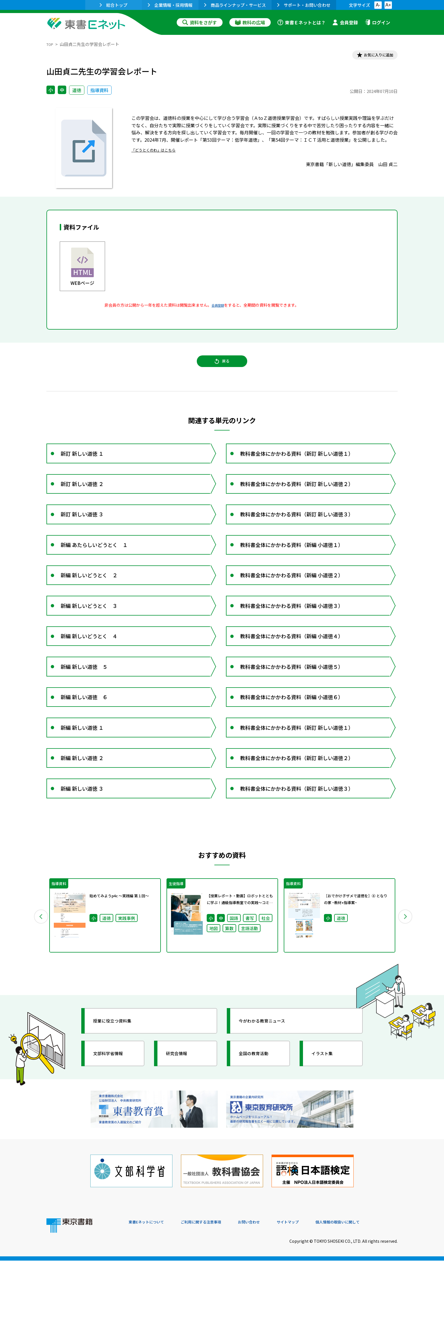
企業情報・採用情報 (170, 5)
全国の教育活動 (259, 1121)
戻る (222, 367)
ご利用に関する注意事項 (214, 1278)
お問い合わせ (269, 1278)
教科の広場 (250, 22)
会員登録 (345, 22)
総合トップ (113, 5)
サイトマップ (312, 1278)
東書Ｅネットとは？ (302, 22)
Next (405, 981)
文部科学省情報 (114, 1121)
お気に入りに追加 (373, 56)
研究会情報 (181, 1121)
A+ (388, 5)
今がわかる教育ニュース (269, 1088)
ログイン (377, 22)
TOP (50, 44)
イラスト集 (327, 1121)
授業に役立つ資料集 (119, 1088)
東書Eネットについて (150, 1278)
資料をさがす (199, 22)
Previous (38, 981)
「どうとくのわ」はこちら (158, 152)
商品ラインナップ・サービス (235, 5)
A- (378, 5)
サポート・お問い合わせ (303, 5)
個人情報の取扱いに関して (370, 1278)
